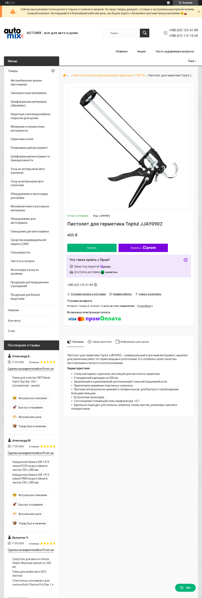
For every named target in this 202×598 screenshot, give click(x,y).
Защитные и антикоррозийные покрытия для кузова (30, 116)
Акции (141, 51)
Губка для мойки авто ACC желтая (29, 573)
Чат (185, 587)
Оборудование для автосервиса (23, 220)
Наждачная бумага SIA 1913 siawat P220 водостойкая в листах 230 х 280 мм (30, 465)
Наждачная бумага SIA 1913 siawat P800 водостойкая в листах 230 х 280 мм (30, 478)
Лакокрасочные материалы (29, 93)
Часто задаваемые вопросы (174, 51)
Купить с (143, 248)
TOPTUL (140, 75)
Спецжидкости (20, 252)
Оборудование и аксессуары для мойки (29, 195)
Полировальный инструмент (29, 147)
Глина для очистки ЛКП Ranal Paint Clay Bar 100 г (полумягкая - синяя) (31, 381)
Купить (92, 247)
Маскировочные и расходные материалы (30, 208)
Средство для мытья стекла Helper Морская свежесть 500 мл (31, 562)
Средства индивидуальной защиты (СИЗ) (28, 241)
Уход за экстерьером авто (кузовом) (28, 170)
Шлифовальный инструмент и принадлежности (30, 158)
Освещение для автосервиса (30, 231)
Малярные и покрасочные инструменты (28, 128)
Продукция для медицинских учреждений (30, 284)
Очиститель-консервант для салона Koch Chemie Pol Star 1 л (32, 582)
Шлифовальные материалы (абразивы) (29, 103)
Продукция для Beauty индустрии (25, 296)
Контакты (14, 320)
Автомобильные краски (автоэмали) (26, 82)
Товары (13, 71)
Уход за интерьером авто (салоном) (27, 183)
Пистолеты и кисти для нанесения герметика (102, 75)
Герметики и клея (22, 139)
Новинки (121, 51)
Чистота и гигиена (22, 261)
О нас (11, 331)
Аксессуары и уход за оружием (25, 271)
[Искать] (144, 33)
